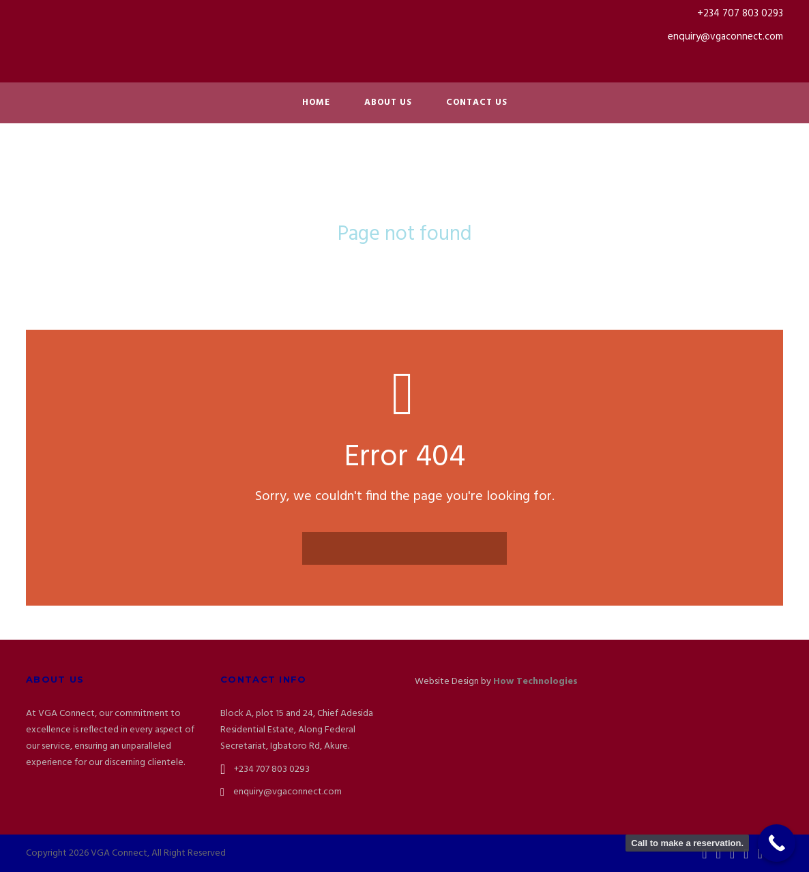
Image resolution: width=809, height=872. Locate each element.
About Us (388, 102)
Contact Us (477, 102)
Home (316, 102)
